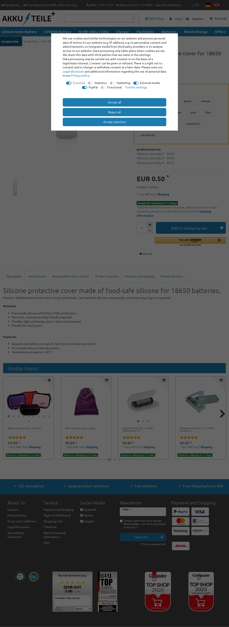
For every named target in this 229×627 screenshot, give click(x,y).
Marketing (123, 83)
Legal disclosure (73, 71)
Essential (79, 83)
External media (150, 83)
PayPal (93, 87)
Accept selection (114, 122)
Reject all (114, 112)
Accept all (114, 102)
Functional (114, 87)
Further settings (136, 87)
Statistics (100, 83)
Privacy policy (80, 75)
